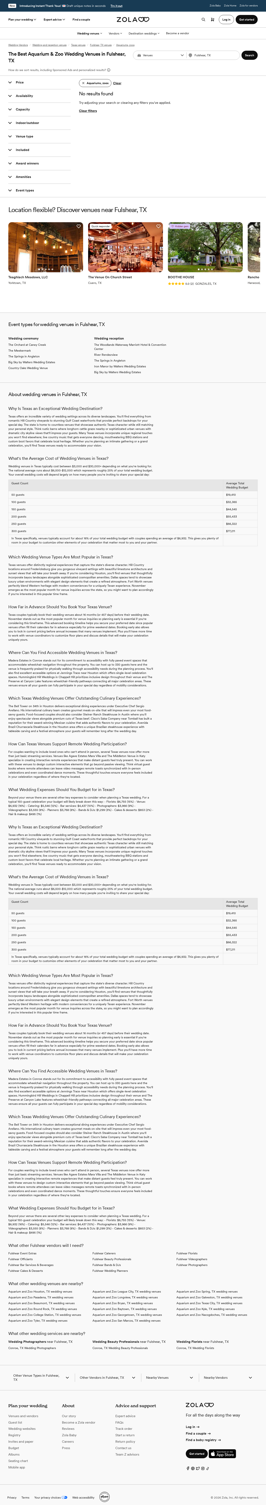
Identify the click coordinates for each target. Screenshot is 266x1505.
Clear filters (88, 111)
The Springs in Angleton (24, 351)
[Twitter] (198, 1464)
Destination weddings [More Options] (144, 33)
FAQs (119, 1417)
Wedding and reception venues (49, 45)
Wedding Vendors (18, 45)
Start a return (125, 1430)
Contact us (123, 1443)
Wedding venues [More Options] (89, 33)
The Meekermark (19, 345)
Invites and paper (20, 1436)
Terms (25, 1492)
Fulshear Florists (186, 1248)
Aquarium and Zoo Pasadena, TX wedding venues (40, 1292)
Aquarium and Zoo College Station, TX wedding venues (44, 1309)
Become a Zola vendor (78, 1417)
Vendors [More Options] (115, 33)
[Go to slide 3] (41, 264)
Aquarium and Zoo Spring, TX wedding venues (207, 1286)
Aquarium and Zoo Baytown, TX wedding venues (124, 1303)
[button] (182, 55)
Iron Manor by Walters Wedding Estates (120, 361)
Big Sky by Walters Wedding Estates (31, 357)
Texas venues (78, 45)
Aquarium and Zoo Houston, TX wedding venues (40, 1286)
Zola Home (230, 5)
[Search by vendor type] (160, 55)
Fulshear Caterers (104, 1248)
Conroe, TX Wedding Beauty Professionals (120, 1342)
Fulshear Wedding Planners (110, 1265)
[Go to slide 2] (38, 264)
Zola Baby (215, 5)
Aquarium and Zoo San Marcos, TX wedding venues (126, 1315)
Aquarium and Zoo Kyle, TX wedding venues (205, 1303)
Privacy (11, 1492)
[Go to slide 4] (45, 264)
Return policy (125, 1436)
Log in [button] (226, 19)
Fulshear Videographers (191, 1254)
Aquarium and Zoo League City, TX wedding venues (126, 1286)
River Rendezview (106, 349)
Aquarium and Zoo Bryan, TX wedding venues (122, 1298)
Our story (69, 1411)
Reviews (68, 1423)
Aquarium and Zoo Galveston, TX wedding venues (209, 1292)
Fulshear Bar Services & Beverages (30, 1259)
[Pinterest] (193, 1464)
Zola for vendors (249, 5)
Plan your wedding (22, 19)
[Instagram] (203, 1464)
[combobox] (213, 55)
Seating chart (18, 1455)
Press (66, 1443)
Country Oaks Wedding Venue (28, 362)
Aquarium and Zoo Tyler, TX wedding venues (37, 1315)
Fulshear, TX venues (101, 45)
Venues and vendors (23, 1411)
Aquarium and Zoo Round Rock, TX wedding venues (42, 1303)
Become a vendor (177, 33)
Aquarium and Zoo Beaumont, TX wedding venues (41, 1298)
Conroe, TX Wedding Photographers (32, 1342)
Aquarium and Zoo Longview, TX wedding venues (125, 1292)
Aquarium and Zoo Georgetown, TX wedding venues (127, 1309)
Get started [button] (246, 19)
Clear (117, 83)
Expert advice (55, 19)
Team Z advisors (127, 1449)
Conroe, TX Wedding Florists (195, 1342)
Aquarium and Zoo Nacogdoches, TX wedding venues (211, 1309)
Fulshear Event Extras (22, 1248)
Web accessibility (83, 1492)
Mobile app (16, 1462)
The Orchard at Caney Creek (27, 339)
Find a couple (81, 19)
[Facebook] (188, 1464)
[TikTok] (208, 1464)
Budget (13, 1443)
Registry (14, 1430)
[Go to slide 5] (48, 264)
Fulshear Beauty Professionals (111, 1254)
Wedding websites (22, 1423)
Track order (123, 1423)
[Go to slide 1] (35, 264)
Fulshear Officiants (20, 1254)
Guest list (15, 1417)
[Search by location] (213, 55)
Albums (14, 1449)
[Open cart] (212, 19)
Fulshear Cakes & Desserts (25, 1265)
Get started (196, 1448)
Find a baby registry (204, 1435)
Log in (193, 1422)
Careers (68, 1436)
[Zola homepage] (133, 19)
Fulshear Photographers (191, 1259)
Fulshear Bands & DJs (106, 1259)
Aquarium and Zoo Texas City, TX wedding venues (209, 1298)
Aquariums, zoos (125, 45)
